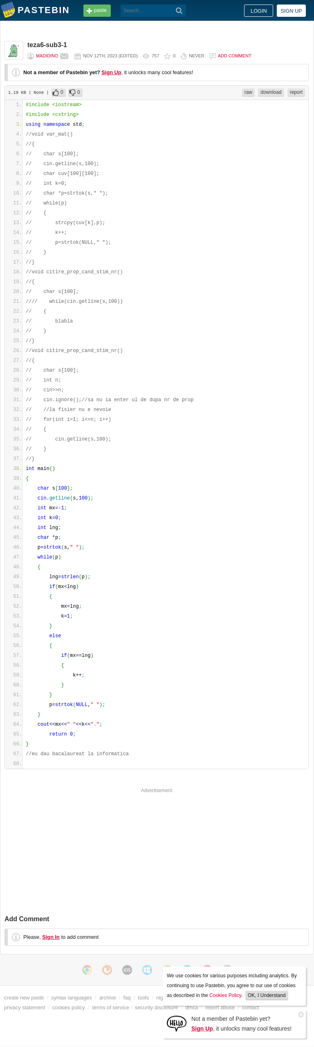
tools (143, 998)
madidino (47, 55)
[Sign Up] (176, 1023)
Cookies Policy (225, 995)
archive (107, 998)
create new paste (24, 998)
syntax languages (71, 998)
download (270, 92)
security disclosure (156, 1007)
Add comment (234, 55)
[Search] (179, 11)
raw (248, 92)
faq (127, 998)
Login (259, 11)
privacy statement (24, 1007)
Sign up (291, 11)
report (296, 92)
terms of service (110, 1007)
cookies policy (68, 1007)
